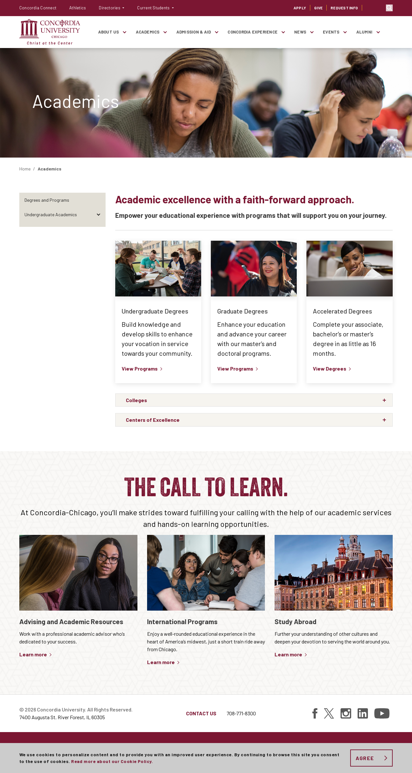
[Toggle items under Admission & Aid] (216, 32)
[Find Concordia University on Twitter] (329, 713)
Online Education (40, 243)
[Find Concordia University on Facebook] (315, 713)
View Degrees (329, 368)
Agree (365, 758)
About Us (108, 31)
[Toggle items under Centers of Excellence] (98, 272)
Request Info (344, 7)
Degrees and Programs (46, 200)
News (300, 31)
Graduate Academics (45, 229)
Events (331, 31)
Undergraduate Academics (50, 214)
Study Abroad (38, 287)
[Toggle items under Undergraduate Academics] (98, 214)
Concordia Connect (37, 7)
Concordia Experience (252, 31)
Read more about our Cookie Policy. (112, 761)
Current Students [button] (154, 7)
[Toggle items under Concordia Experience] (283, 32)
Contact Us (201, 713)
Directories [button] (110, 7)
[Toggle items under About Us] (124, 32)
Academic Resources (44, 301)
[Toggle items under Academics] (165, 32)
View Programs (140, 368)
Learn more (33, 654)
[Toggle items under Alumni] (378, 32)
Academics (148, 31)
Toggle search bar (389, 8)
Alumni (364, 31)
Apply (300, 7)
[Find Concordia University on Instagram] (345, 713)
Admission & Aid (193, 31)
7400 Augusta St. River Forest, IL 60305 (62, 717)
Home (25, 168)
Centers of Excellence (45, 272)
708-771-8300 (241, 713)
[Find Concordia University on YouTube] (382, 713)
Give (318, 7)
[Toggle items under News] (311, 32)
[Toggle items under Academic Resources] (98, 301)
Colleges (32, 258)
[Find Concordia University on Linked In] (362, 713)
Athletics (77, 7)
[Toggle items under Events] (345, 32)
